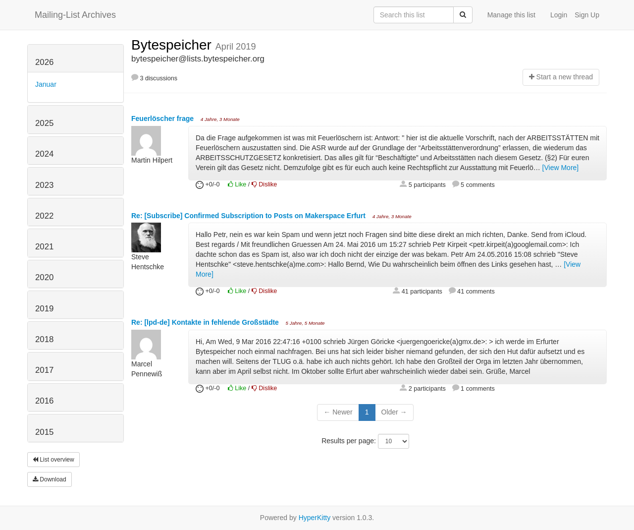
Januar (45, 84)
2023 (44, 185)
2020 (44, 277)
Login (558, 15)
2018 (44, 339)
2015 (44, 432)
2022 (44, 216)
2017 (44, 370)
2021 (44, 246)
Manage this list (511, 15)
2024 (44, 154)
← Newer (337, 412)
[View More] (560, 168)
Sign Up (587, 15)
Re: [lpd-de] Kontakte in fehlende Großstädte (206, 322)
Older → (394, 412)
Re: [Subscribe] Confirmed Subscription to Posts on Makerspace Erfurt (249, 216)
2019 (44, 308)
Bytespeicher (173, 45)
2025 (44, 123)
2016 (44, 401)
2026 (44, 62)
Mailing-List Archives (75, 15)
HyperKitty (315, 518)
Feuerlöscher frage (163, 118)
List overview (53, 459)
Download (49, 479)
